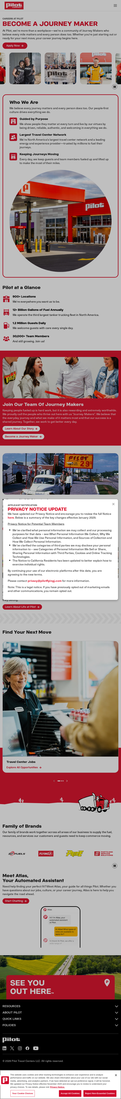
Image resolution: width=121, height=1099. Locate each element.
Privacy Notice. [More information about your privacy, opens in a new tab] (57, 1087)
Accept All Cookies (70, 1093)
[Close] (115, 1075)
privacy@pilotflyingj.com (45, 580)
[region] (60, 1084)
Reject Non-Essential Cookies (100, 1093)
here (11, 517)
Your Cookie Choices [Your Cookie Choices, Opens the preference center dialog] (22, 1093)
